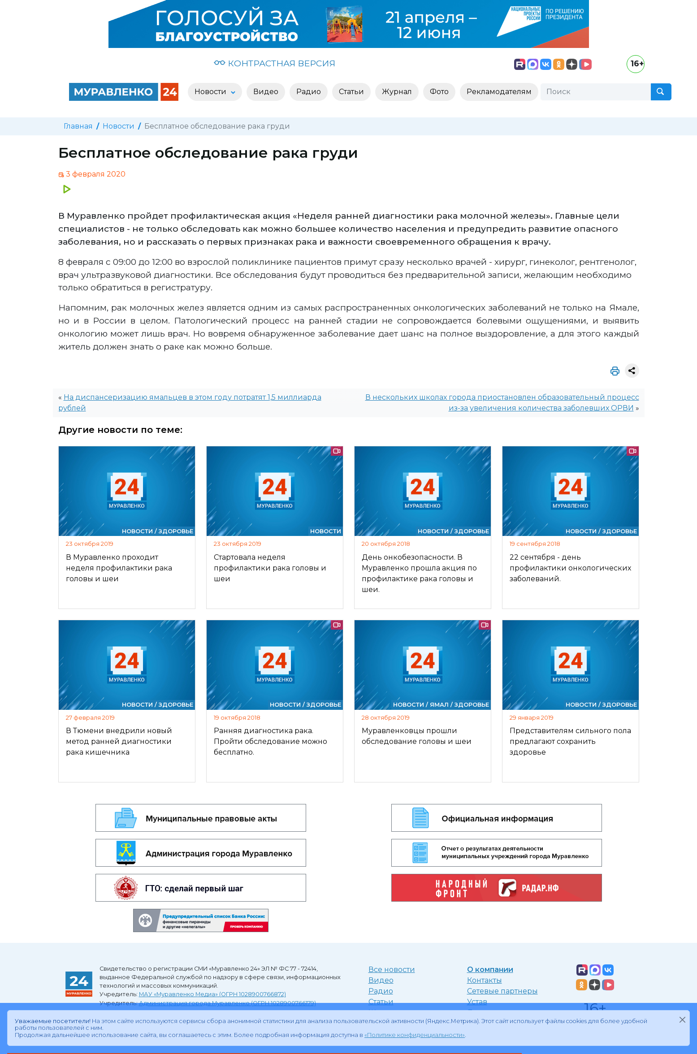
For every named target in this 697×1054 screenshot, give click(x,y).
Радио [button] (308, 91)
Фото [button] (439, 91)
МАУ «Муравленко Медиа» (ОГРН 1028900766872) (212, 994)
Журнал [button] (397, 91)
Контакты (484, 980)
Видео (381, 980)
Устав (477, 1002)
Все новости (391, 969)
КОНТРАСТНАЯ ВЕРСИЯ (274, 63)
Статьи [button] (351, 91)
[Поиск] (596, 91)
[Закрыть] (682, 1019)
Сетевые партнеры (502, 991)
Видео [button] (265, 91)
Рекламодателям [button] (499, 91)
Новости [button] (211, 91)
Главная (78, 126)
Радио (380, 991)
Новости (118, 126)
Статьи (381, 1002)
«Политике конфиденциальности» (414, 1035)
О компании (490, 969)
